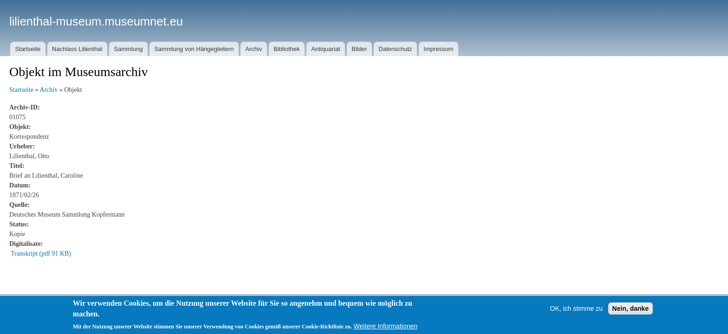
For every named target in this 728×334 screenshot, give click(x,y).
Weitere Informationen (385, 326)
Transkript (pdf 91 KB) (41, 253)
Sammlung (128, 48)
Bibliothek (286, 48)
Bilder (359, 48)
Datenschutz (395, 48)
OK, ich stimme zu (576, 308)
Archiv (253, 48)
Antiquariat (325, 48)
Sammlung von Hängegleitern (194, 48)
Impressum (438, 48)
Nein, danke (630, 308)
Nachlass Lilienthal (77, 48)
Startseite (27, 48)
